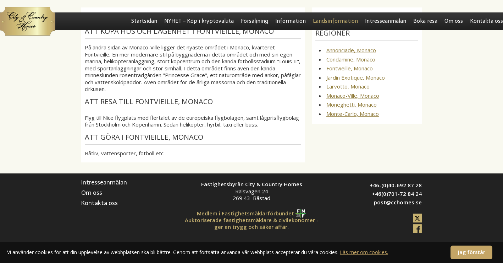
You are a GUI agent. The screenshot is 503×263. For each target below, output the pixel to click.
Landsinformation (335, 21)
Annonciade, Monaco (351, 50)
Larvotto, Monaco (348, 86)
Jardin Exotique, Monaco (355, 77)
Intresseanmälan (385, 21)
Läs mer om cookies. (364, 252)
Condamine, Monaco (350, 59)
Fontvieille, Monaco (349, 68)
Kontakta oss (486, 21)
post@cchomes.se (398, 202)
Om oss (453, 21)
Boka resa (425, 21)
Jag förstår (471, 252)
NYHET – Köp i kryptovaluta (199, 21)
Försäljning (254, 21)
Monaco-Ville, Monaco (352, 95)
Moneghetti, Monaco (351, 104)
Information (290, 21)
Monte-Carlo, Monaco (352, 113)
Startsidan (144, 21)
